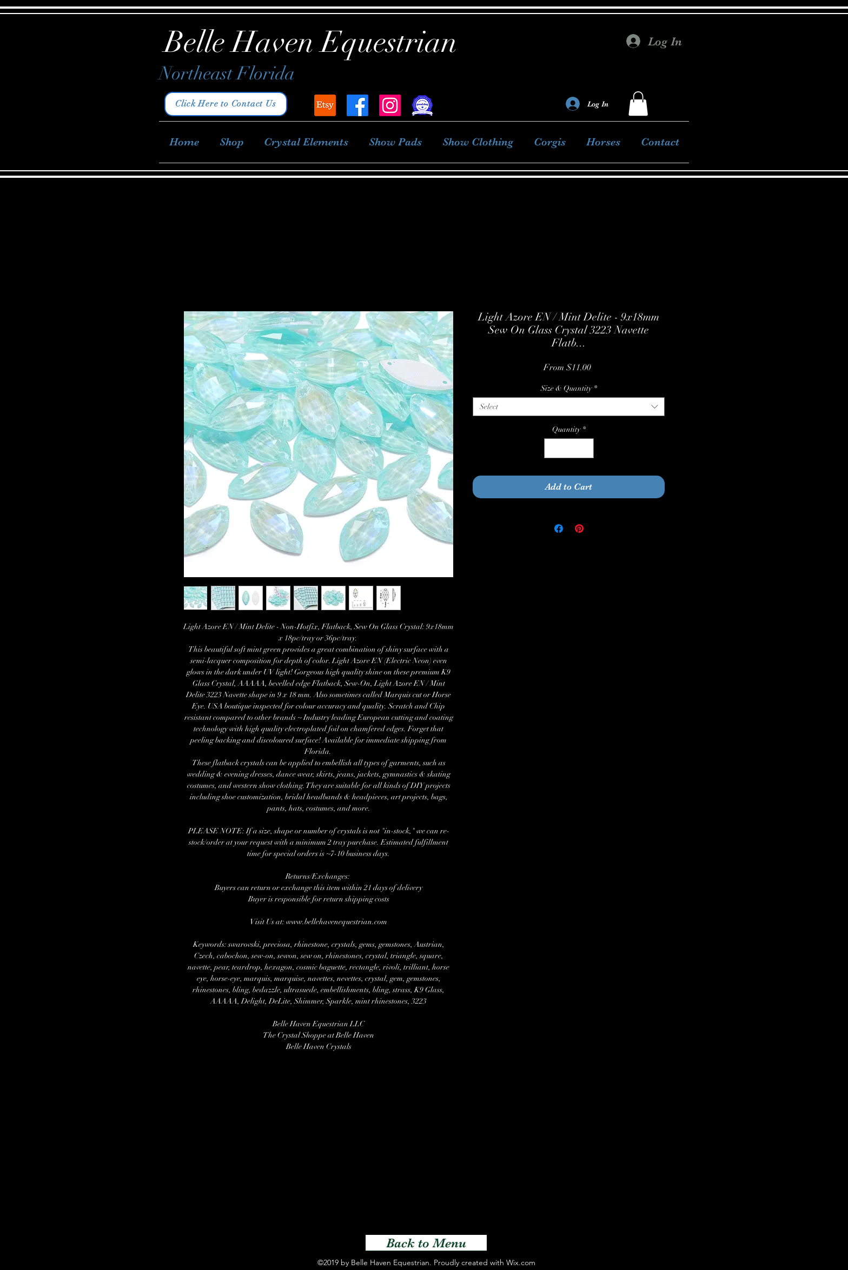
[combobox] (569, 406)
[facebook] (357, 105)
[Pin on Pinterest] (579, 528)
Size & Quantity (569, 388)
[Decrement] (552, 448)
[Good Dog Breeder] (422, 105)
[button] (638, 103)
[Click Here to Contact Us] (225, 104)
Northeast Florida (227, 73)
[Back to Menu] (426, 1243)
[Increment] (585, 448)
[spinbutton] (569, 448)
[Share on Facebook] (558, 528)
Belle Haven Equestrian (311, 42)
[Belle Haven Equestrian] (325, 105)
